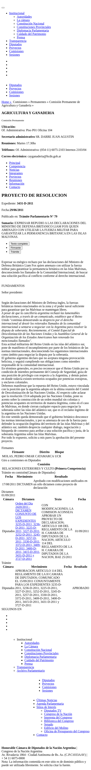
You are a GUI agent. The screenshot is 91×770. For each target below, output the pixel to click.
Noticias (14, 169)
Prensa (21, 37)
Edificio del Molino (56, 727)
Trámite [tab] (15, 251)
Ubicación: (9, 126)
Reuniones (15, 180)
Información (16, 183)
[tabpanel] (45, 351)
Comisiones (16, 51)
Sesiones (14, 54)
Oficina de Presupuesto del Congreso (66, 731)
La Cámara (31, 646)
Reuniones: (9, 143)
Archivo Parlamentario (31, 670)
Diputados (15, 44)
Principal (14, 162)
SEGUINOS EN (11, 609)
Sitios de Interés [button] (46, 707)
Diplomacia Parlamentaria (33, 30)
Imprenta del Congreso (58, 717)
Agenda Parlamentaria (50, 703)
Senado (48, 724)
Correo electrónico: (14, 156)
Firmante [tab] (16, 247)
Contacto (14, 187)
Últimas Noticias (47, 700)
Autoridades (24, 16)
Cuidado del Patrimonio (31, 34)
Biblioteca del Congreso (59, 721)
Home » (7, 102)
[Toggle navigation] (3, 7)
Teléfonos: (8, 149)
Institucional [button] (16, 13)
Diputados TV (53, 710)
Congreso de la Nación (58, 714)
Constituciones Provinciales (34, 27)
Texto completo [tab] (19, 243)
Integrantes (16, 173)
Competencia (17, 166)
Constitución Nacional (30, 23)
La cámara (23, 20)
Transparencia (17, 40)
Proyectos (15, 47)
